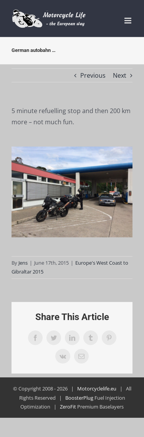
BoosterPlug (79, 397)
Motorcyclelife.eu (96, 388)
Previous (93, 75)
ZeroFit (68, 406)
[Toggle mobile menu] (128, 21)
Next (119, 75)
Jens (23, 262)
